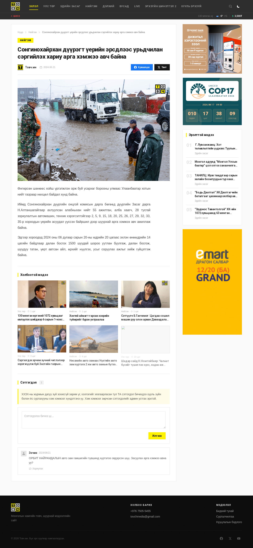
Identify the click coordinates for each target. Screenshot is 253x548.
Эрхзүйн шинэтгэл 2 (160, 6)
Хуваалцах (142, 67)
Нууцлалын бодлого (229, 522)
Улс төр (49, 6)
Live (137, 6)
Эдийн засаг (70, 6)
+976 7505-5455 (140, 511)
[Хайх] (230, 6)
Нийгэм (91, 6)
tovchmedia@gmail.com (145, 516)
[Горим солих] (238, 6)
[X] (230, 538)
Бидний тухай (225, 511)
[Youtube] (239, 538)
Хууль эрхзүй (191, 6)
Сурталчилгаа (225, 516)
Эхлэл (33, 7)
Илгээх (157, 435)
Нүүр (20, 32)
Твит (162, 67)
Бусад (124, 6)
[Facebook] (221, 538)
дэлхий (108, 6)
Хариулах (36, 468)
